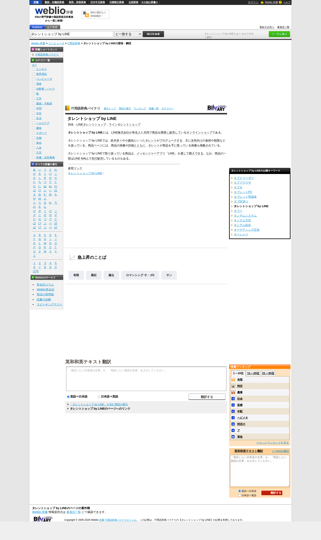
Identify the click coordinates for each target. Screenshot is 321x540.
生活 (39, 118)
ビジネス (41, 69)
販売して (175, 132)
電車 (39, 83)
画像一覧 (154, 108)
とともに (139, 145)
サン (169, 275)
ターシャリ (241, 234)
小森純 (129, 140)
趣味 (39, 128)
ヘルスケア (43, 123)
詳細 (131, 145)
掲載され (205, 145)
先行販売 (97, 158)
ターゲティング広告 (247, 229)
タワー (238, 210)
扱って (75, 145)
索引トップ (110, 108)
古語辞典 (133, 2)
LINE (171, 153)
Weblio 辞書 (271, 2)
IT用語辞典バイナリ (85, 108)
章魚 (240, 436)
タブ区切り (241, 201)
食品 (39, 142)
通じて (184, 153)
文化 (39, 113)
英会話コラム (45, 284)
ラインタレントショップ (124, 124)
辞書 (36, 2)
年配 (240, 411)
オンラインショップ (199, 132)
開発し (165, 132)
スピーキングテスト (49, 304)
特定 (240, 385)
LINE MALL (81, 158)
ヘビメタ (242, 417)
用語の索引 (125, 108)
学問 (39, 108)
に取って (179, 145)
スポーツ (41, 132)
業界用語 (41, 74)
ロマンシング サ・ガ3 (140, 275)
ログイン (253, 2)
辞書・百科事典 (45, 157)
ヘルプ (286, 2)
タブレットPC (243, 192)
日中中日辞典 (97, 2)
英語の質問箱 (45, 294)
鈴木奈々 (116, 140)
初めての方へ (267, 27)
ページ (98, 145)
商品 (155, 132)
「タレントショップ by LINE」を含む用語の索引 (99, 404)
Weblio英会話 (45, 289)
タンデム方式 (242, 220)
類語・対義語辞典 (54, 2)
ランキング (140, 108)
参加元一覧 (283, 27)
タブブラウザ (242, 182)
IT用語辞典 (73, 43)
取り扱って (112, 153)
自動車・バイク (45, 88)
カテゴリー (167, 108)
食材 (208, 140)
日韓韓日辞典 (116, 2)
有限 (76, 275)
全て (34, 65)
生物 (39, 137)
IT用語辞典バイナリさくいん (121, 520)
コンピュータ (56, 43)
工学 (39, 98)
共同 (146, 132)
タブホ (238, 187)
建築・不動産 (44, 103)
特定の (241, 424)
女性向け (196, 140)
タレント (151, 140)
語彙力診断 (44, 299)
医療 (240, 405)
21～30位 (268, 373)
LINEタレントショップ (91, 124)
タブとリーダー (244, 178)
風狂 (94, 275)
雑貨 (217, 140)
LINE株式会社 (120, 132)
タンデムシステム (245, 215)
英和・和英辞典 (77, 2)
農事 (240, 392)
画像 (122, 145)
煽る (111, 275)
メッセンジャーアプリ (151, 153)
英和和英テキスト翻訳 (88, 361)
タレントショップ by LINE (85, 173)
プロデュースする (170, 140)
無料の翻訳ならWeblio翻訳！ (98, 14)
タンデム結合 (242, 225)
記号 (36, 271)
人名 (39, 147)
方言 (39, 152)
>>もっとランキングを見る (273, 442)
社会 (240, 398)
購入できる (196, 153)
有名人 (136, 132)
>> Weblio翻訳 (280, 451)
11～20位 (253, 373)
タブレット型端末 (245, 196)
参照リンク (75, 168)
